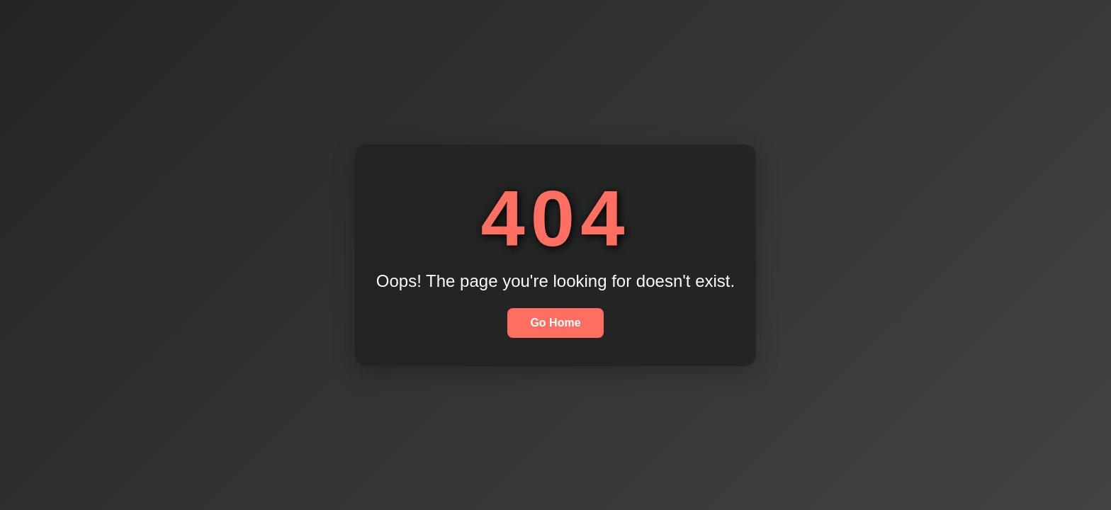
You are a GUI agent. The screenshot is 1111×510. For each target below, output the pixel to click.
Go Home (555, 323)
